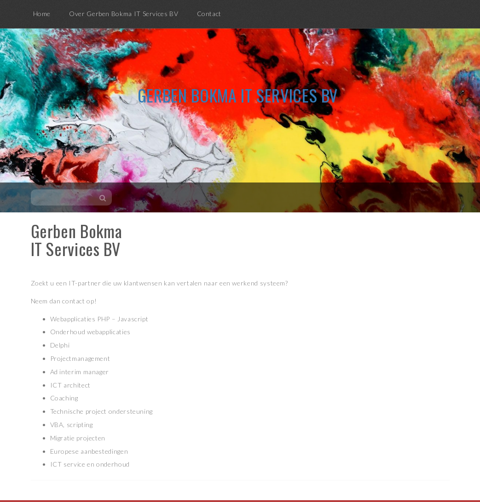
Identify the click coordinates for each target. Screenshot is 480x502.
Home (42, 13)
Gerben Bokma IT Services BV (238, 95)
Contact (209, 13)
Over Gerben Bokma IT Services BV (123, 13)
